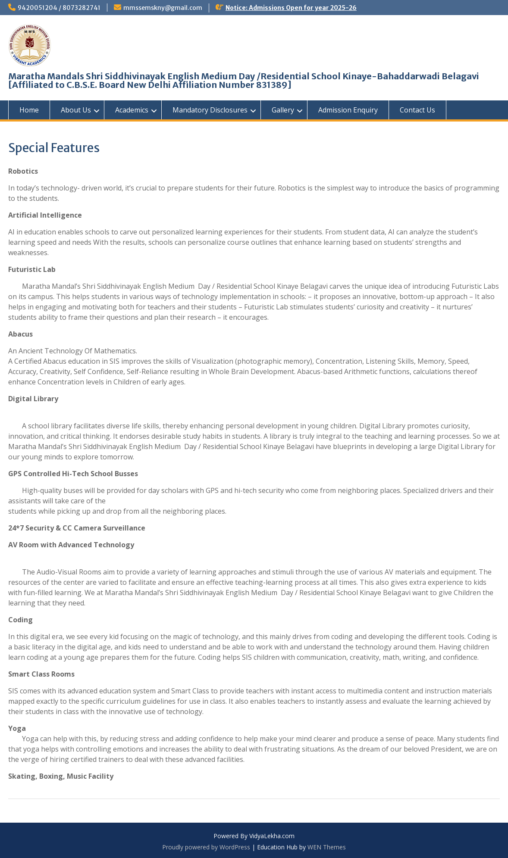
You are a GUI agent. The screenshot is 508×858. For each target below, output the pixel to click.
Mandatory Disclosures (210, 110)
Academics (131, 110)
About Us (76, 110)
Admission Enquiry (348, 110)
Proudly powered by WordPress (206, 847)
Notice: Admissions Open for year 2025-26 (291, 8)
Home (29, 110)
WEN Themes (326, 847)
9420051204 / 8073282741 (59, 8)
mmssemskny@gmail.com (162, 8)
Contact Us (417, 110)
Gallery (283, 110)
